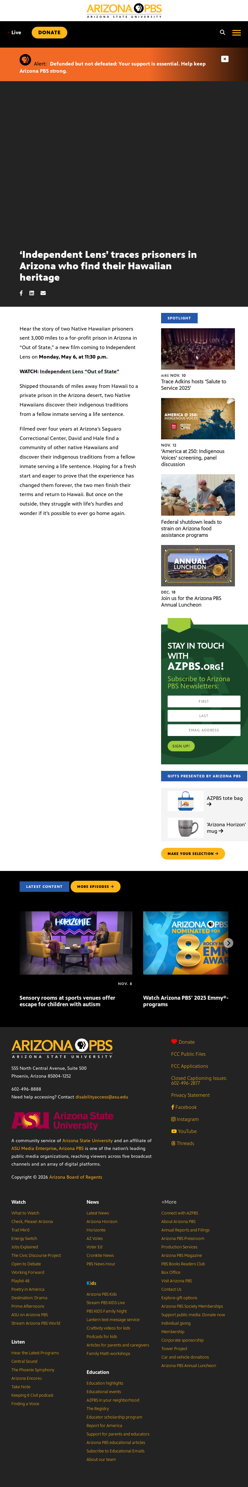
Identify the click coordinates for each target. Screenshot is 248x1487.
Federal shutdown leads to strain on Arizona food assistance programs (191, 528)
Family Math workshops (108, 1353)
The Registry (98, 1408)
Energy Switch (24, 1238)
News (93, 1202)
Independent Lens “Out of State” (79, 371)
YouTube (184, 1131)
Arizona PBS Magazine (181, 1255)
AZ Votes (95, 1238)
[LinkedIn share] (35, 293)
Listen (18, 1342)
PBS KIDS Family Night (107, 1311)
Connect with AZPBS (179, 1213)
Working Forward (27, 1272)
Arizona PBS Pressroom (183, 1238)
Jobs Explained (24, 1247)
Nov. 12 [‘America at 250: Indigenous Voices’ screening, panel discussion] (168, 445)
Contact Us (171, 1289)
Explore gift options (179, 1298)
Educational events (104, 1391)
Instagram (185, 1119)
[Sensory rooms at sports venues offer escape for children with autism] (76, 915)
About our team (101, 1459)
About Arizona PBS (178, 1221)
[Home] (124, 10)
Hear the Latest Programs (35, 1353)
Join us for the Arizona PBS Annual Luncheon (191, 601)
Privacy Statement (190, 1095)
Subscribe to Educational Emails (115, 1451)
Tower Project (174, 1348)
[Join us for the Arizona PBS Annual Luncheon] (198, 548)
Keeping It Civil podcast (32, 1395)
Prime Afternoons (27, 1306)
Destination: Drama (29, 1298)
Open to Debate (26, 1264)
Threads (182, 1143)
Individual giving (175, 1323)
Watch (18, 1202)
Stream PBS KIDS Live (106, 1302)
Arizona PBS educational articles (116, 1442)
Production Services (179, 1247)
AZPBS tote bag (225, 801)
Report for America (104, 1425)
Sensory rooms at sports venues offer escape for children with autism (67, 1001)
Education (98, 1372)
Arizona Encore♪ (26, 1378)
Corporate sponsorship (182, 1340)
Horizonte (96, 1230)
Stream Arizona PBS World (35, 1323)
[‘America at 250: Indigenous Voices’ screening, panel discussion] (198, 401)
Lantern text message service (113, 1319)
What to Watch (25, 1213)
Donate (183, 1042)
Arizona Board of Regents (75, 1177)
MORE (95, 886)
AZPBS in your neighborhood (113, 1400)
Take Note (20, 1387)
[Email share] (46, 293)
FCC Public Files (188, 1054)
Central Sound (24, 1361)
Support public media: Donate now (193, 1315)
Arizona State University (87, 1140)
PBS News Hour (101, 1264)
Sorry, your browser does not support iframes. (124, 162)
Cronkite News (100, 1255)
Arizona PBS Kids (102, 1294)
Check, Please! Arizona (32, 1221)
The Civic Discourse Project (36, 1255)
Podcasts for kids (102, 1336)
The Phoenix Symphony (32, 1370)
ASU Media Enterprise (34, 1148)
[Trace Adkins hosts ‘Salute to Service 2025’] (198, 332)
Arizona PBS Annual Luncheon (188, 1365)
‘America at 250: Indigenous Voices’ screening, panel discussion (192, 457)
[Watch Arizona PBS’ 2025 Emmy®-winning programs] (143, 983)
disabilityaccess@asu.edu (101, 1097)
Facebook (184, 1107)
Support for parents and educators (118, 1434)
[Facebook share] (24, 293)
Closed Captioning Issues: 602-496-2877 (199, 1080)
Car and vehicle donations (185, 1357)
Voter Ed (94, 1247)
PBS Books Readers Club (183, 1264)
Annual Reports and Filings (185, 1230)
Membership (172, 1331)
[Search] (221, 32)
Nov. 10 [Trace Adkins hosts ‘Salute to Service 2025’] (173, 375)
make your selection (193, 853)
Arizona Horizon (102, 1221)
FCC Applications (189, 1066)
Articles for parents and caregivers (118, 1345)
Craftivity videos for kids (108, 1328)
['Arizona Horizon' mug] (186, 818)
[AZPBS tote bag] (186, 791)
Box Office (170, 1272)
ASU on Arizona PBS (29, 1315)
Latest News (98, 1213)
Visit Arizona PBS (176, 1281)
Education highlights (105, 1383)
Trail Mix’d (20, 1230)
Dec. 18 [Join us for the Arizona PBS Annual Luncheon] (168, 592)
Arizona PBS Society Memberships (192, 1306)
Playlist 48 (20, 1281)
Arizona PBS (71, 1148)
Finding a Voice (25, 1403)
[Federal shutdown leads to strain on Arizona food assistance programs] (198, 478)
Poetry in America (27, 1289)
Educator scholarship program (114, 1417)
